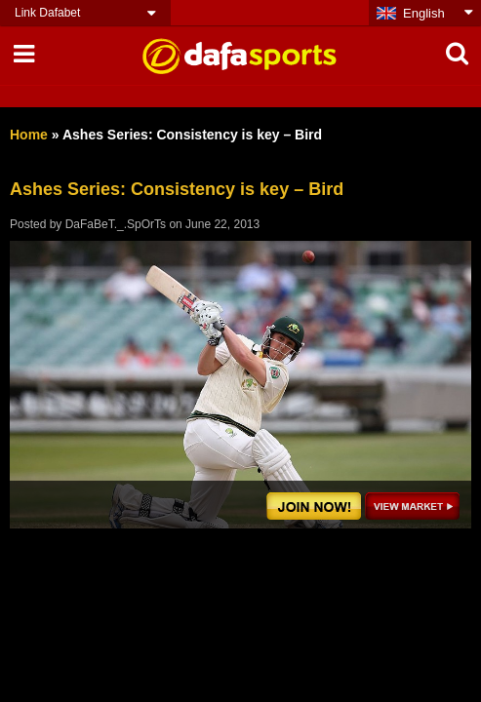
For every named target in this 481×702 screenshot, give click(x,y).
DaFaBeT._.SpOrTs (115, 224)
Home (29, 134)
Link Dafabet (47, 13)
